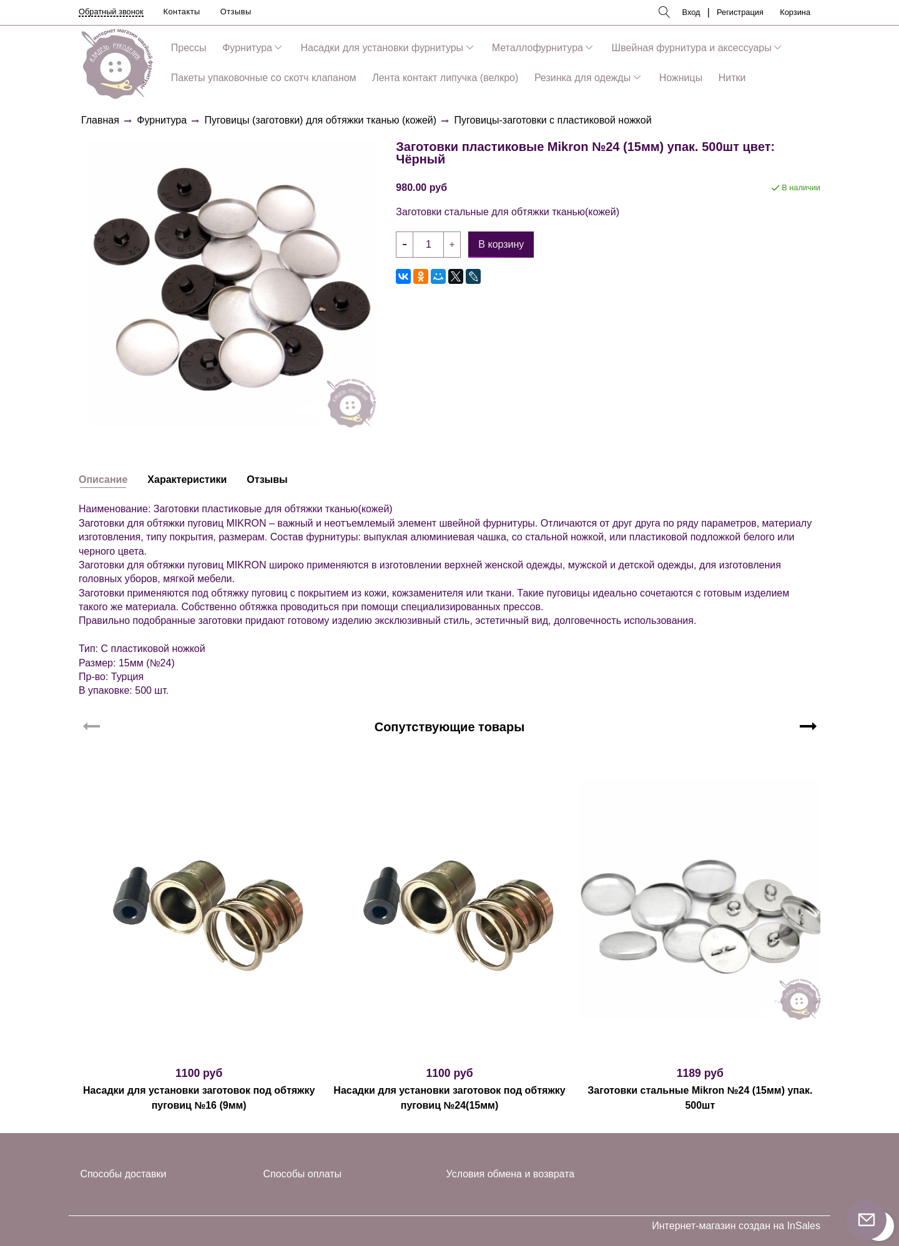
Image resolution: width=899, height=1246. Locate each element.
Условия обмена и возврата (510, 1174)
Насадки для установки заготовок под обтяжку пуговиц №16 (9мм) (199, 1098)
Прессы (189, 47)
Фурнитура (247, 47)
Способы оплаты (302, 1174)
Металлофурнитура (537, 47)
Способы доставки (123, 1174)
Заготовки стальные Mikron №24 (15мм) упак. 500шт (699, 1098)
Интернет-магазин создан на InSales (736, 1226)
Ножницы (680, 77)
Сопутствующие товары (450, 727)
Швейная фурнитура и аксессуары (692, 47)
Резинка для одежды (582, 77)
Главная (100, 120)
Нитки (732, 77)
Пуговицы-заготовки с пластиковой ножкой (553, 120)
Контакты (182, 11)
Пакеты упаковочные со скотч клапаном (263, 77)
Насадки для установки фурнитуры (382, 47)
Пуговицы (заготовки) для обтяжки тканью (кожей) (321, 120)
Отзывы (236, 11)
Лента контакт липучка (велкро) (445, 77)
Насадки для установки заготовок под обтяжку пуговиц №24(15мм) (449, 1098)
